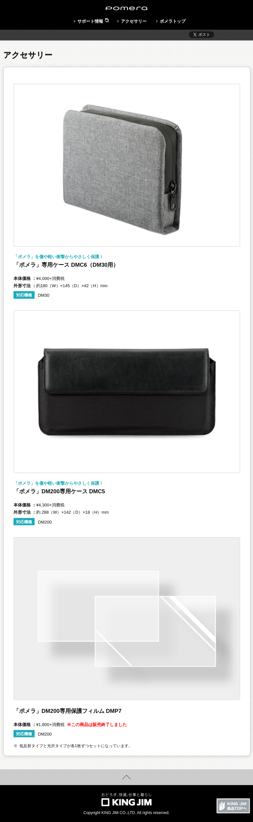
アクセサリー (134, 21)
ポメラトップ (172, 21)
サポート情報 (90, 21)
